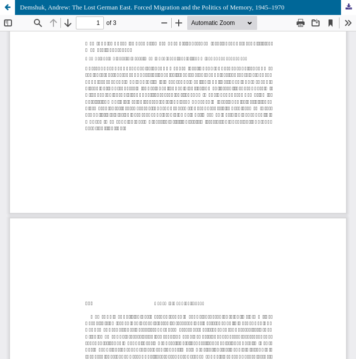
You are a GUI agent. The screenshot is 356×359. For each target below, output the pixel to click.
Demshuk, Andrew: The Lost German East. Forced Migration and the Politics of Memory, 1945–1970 (152, 7)
